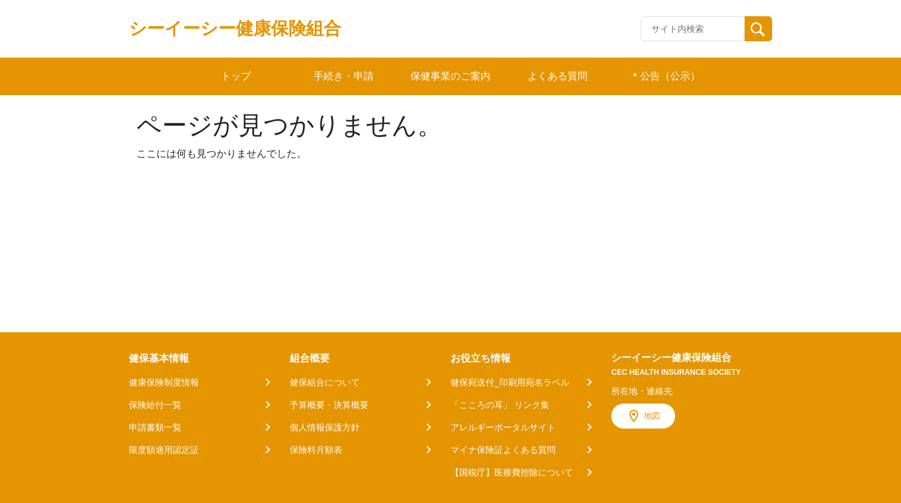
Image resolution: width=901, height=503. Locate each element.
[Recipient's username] (693, 28)
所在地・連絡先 (642, 391)
